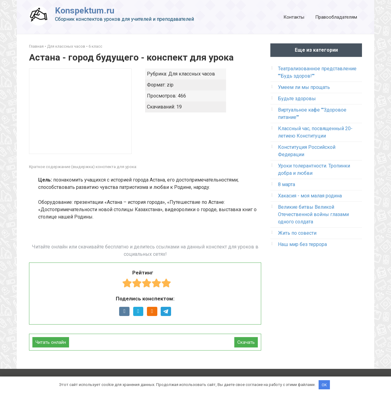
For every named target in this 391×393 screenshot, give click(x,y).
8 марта (286, 184)
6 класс (95, 46)
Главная (36, 46)
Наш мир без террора (302, 244)
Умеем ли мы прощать (304, 87)
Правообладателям (336, 17)
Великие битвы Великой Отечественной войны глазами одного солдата (313, 214)
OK (324, 384)
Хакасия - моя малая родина (310, 196)
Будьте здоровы (297, 98)
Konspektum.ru (84, 11)
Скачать (246, 342)
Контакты (293, 17)
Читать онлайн (50, 342)
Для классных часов (66, 46)
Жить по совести (297, 233)
